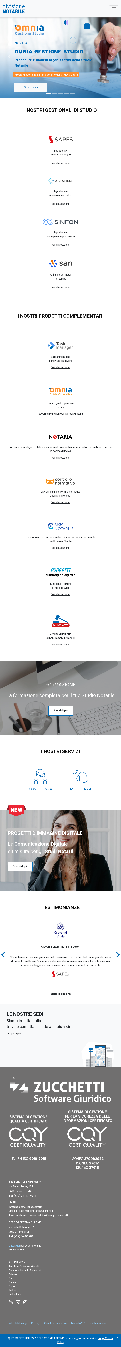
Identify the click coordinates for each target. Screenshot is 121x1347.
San (11, 1278)
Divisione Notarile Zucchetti (25, 1270)
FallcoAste (15, 1294)
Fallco (12, 1290)
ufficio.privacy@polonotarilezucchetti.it (31, 1210)
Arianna (13, 1274)
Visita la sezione (60, 993)
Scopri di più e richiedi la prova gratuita (60, 413)
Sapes (12, 1282)
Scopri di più (31, 87)
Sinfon (12, 1286)
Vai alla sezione (60, 163)
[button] (9, 57)
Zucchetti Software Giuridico (25, 1266)
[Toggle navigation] (113, 8)
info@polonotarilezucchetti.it (25, 1206)
